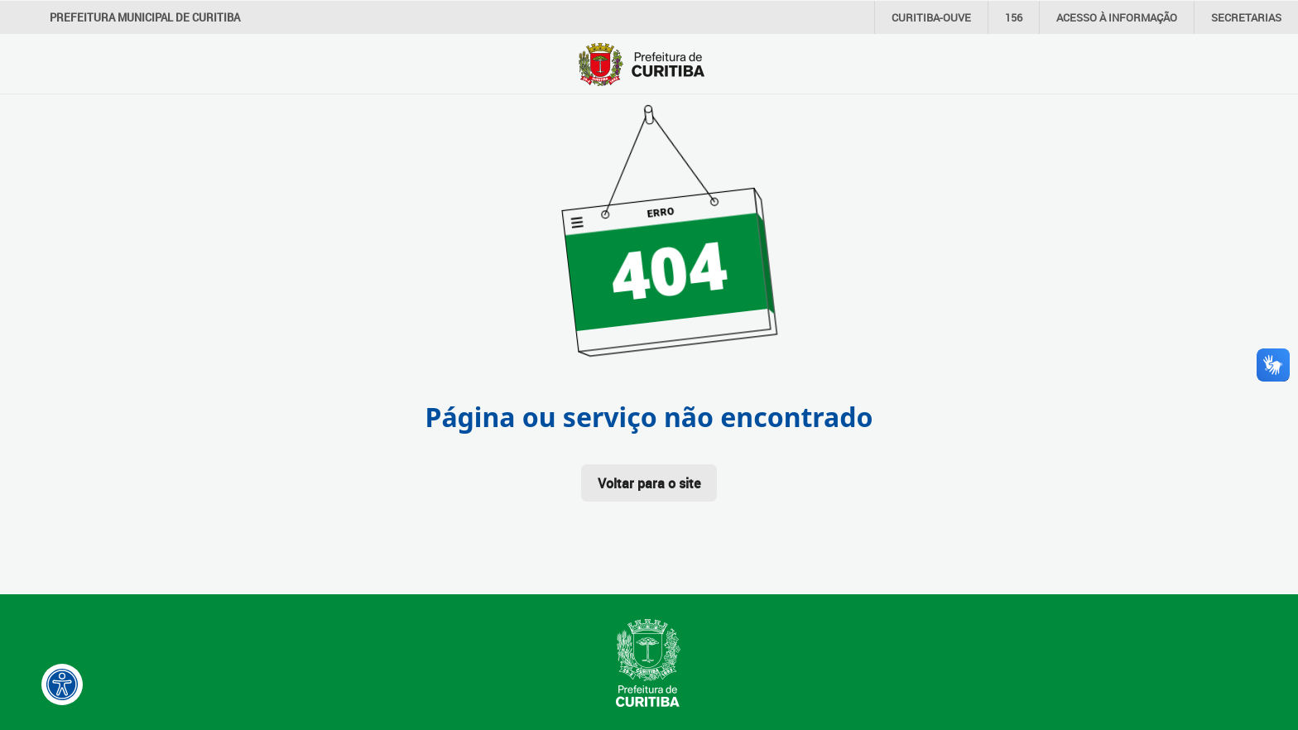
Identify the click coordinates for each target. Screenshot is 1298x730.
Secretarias (1246, 17)
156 (1013, 17)
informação (1116, 17)
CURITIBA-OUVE (931, 17)
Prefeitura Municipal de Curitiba (145, 17)
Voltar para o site (649, 483)
